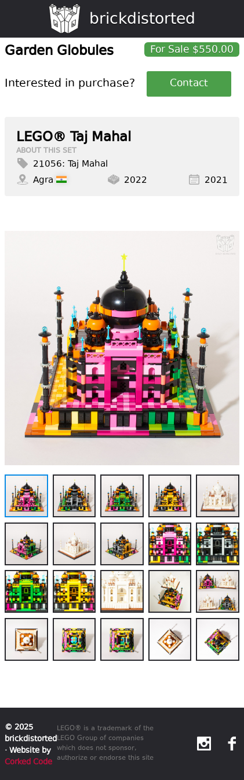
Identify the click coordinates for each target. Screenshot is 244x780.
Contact (189, 83)
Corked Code (28, 762)
